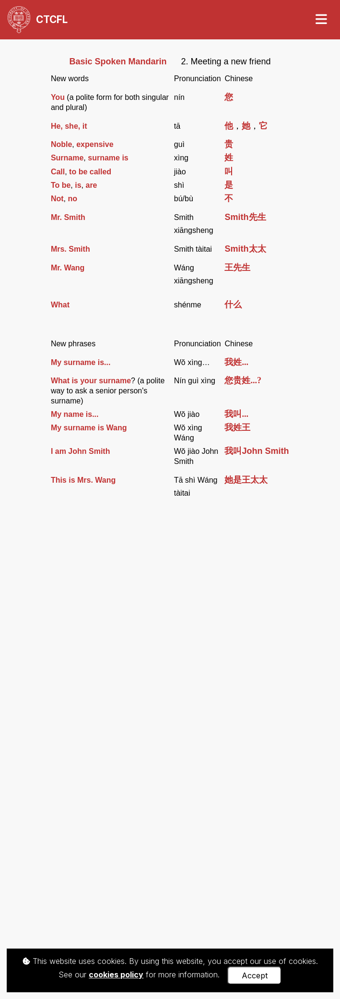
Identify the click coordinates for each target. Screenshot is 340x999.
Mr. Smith (68, 217)
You (58, 97)
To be (60, 185)
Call (58, 172)
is (78, 185)
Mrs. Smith (70, 249)
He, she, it (69, 126)
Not (57, 199)
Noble (61, 144)
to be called (90, 172)
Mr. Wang (68, 268)
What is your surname (91, 381)
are (91, 185)
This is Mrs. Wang (83, 480)
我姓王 (237, 427)
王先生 (237, 267)
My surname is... (81, 362)
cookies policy (116, 974)
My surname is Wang (89, 428)
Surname (67, 158)
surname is (108, 158)
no (72, 199)
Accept (255, 975)
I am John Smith (80, 451)
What (60, 305)
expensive (94, 144)
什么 (233, 304)
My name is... (75, 414)
